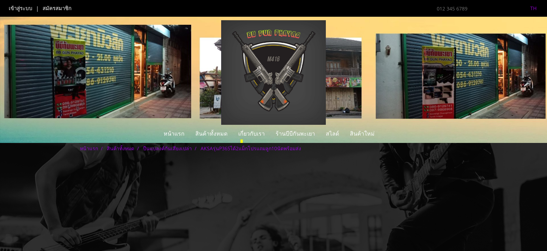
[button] (386, 134)
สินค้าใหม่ (362, 134)
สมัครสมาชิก (57, 8)
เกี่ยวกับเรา (251, 134)
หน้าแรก (174, 134)
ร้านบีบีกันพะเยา (295, 134)
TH (529, 8)
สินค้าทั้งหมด (211, 134)
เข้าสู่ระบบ (20, 8)
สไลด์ (332, 134)
